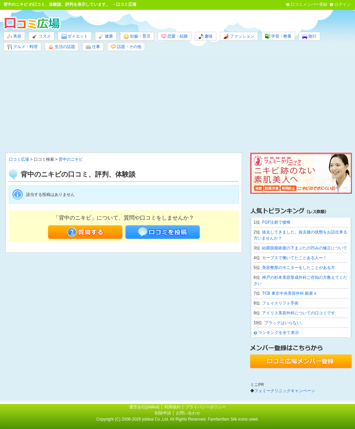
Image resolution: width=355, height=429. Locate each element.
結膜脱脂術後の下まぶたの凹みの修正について (304, 248)
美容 (14, 36)
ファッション (238, 36)
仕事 (93, 46)
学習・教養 (278, 36)
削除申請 (163, 413)
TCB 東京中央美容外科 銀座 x (289, 293)
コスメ (41, 36)
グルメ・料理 (22, 46)
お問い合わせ (188, 413)
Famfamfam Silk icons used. (233, 419)
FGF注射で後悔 (276, 222)
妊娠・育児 (137, 36)
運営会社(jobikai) (145, 407)
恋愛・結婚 (174, 36)
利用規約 (172, 407)
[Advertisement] (177, 101)
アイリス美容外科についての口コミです (298, 313)
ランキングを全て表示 (278, 332)
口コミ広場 (19, 159)
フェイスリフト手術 (280, 303)
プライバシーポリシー (205, 407)
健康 (106, 36)
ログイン (342, 4)
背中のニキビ (15, 4)
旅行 (309, 36)
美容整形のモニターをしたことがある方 (298, 267)
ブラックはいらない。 (284, 322)
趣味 (205, 36)
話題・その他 (126, 46)
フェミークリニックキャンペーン (284, 390)
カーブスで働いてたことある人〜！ (294, 257)
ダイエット (75, 36)
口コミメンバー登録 (309, 4)
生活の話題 (61, 46)
